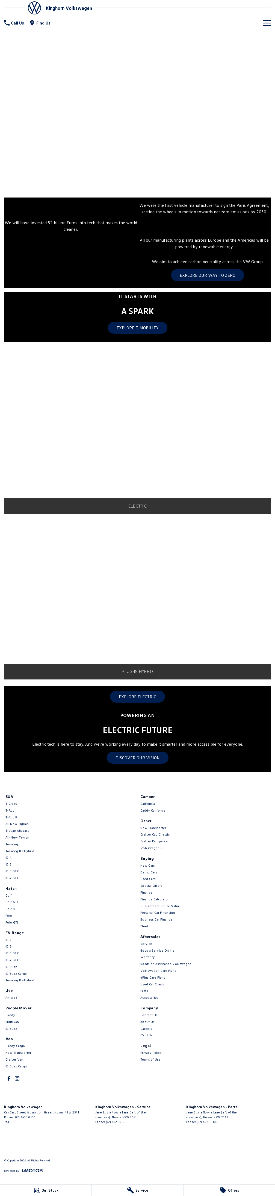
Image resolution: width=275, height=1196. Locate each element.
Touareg (11, 844)
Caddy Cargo (15, 1046)
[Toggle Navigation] (267, 23)
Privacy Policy (151, 1053)
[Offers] (229, 1190)
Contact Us (148, 1015)
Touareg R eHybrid (19, 851)
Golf (8, 895)
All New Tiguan (17, 824)
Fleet (144, 926)
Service (146, 944)
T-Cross (11, 804)
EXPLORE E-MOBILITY (138, 327)
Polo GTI (11, 922)
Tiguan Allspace (17, 830)
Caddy (10, 1015)
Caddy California (152, 810)
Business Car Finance (156, 919)
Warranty (147, 957)
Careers (146, 1029)
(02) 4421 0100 (24, 1117)
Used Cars (147, 879)
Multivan (12, 1022)
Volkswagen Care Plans (158, 971)
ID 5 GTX (12, 871)
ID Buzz (11, 967)
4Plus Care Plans (152, 977)
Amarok (11, 997)
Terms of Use (150, 1059)
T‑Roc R (11, 817)
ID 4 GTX (12, 878)
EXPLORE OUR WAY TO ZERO (207, 275)
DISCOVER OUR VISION (138, 757)
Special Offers (151, 886)
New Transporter (18, 1053)
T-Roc (9, 810)
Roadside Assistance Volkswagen (166, 964)
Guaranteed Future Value (160, 906)
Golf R (10, 909)
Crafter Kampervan (155, 841)
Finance (146, 892)
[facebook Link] (8, 1078)
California (147, 804)
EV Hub (146, 1035)
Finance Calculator (154, 899)
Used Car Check (152, 984)
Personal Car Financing (157, 912)
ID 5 (8, 864)
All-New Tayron (17, 837)
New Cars (147, 865)
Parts (144, 991)
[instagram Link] (17, 1078)
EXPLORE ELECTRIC (137, 696)
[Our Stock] (45, 1190)
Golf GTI (11, 902)
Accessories (149, 997)
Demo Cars (148, 872)
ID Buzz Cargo (16, 974)
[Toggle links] (23, 1170)
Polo (8, 915)
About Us (147, 1022)
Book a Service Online (157, 950)
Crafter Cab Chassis (155, 834)
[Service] (137, 1190)
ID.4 (8, 857)
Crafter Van (14, 1059)
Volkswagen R (151, 848)
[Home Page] (24, 8)
